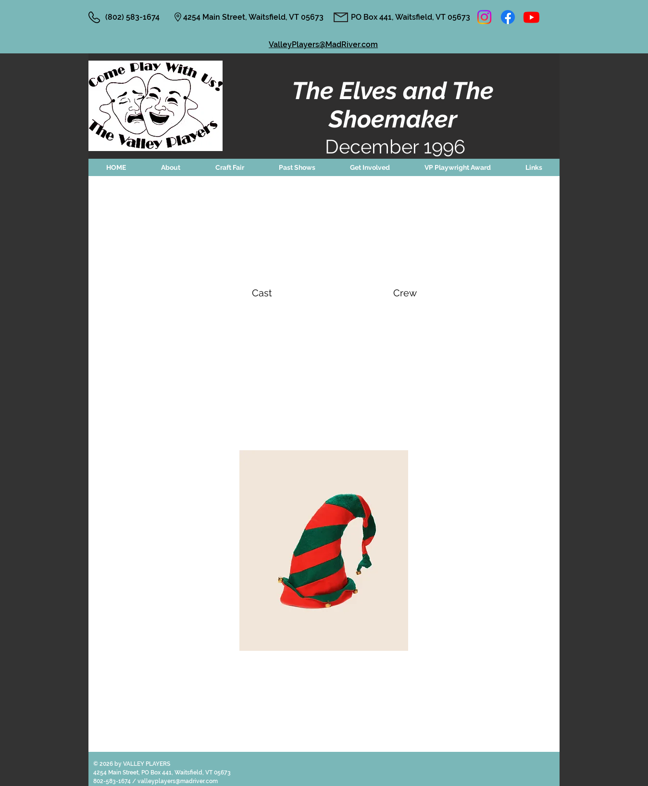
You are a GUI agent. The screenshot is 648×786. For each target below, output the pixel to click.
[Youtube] (531, 17)
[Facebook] (507, 17)
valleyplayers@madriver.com (177, 781)
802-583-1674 (112, 781)
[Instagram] (484, 17)
